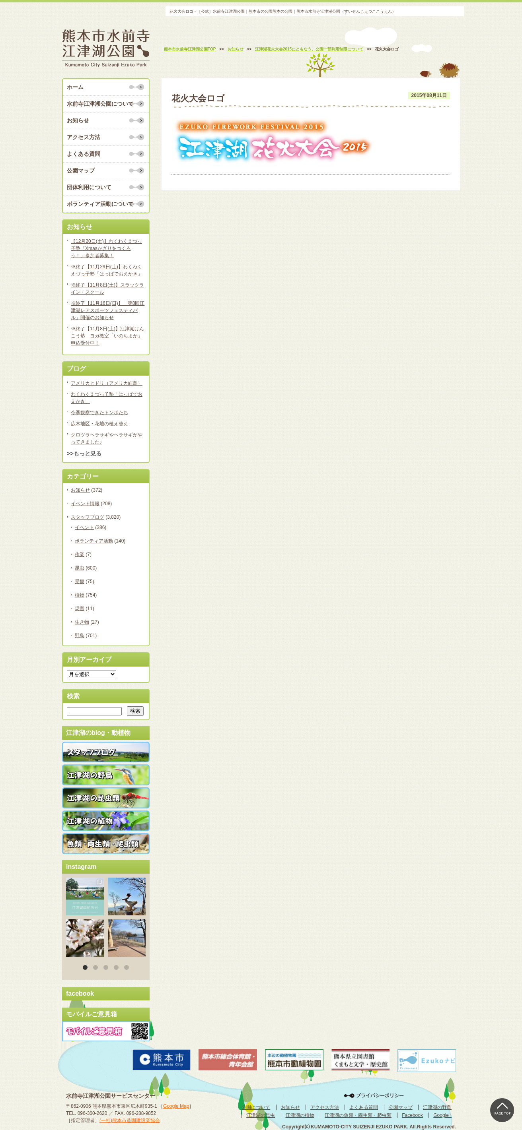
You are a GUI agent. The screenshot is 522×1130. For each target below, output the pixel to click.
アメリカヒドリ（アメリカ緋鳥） (106, 383)
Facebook (412, 1115)
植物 (79, 595)
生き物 (82, 622)
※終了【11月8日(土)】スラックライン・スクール (107, 288)
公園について (256, 1107)
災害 (79, 608)
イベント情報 (85, 503)
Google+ (442, 1115)
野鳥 (79, 635)
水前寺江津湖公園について (100, 104)
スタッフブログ (87, 517)
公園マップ (81, 170)
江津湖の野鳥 (437, 1107)
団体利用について (89, 187)
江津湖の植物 (300, 1115)
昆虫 (79, 568)
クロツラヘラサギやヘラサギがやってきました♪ (106, 438)
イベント (84, 527)
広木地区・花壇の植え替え (99, 423)
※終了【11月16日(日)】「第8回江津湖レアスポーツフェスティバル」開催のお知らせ (107, 310)
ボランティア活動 (94, 541)
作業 (79, 554)
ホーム (75, 87)
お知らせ (78, 120)
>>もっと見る (84, 453)
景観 (79, 581)
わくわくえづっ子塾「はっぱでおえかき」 (106, 398)
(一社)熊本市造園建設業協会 (129, 1120)
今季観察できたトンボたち (99, 412)
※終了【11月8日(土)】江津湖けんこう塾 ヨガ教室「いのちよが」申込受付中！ (107, 336)
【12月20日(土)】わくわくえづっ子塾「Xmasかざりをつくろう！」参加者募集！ (106, 248)
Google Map (176, 1106)
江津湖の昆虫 (260, 1115)
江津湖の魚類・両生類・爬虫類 (358, 1115)
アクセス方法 (83, 137)
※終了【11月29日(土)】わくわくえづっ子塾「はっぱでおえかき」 (106, 270)
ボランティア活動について (100, 204)
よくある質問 (83, 154)
